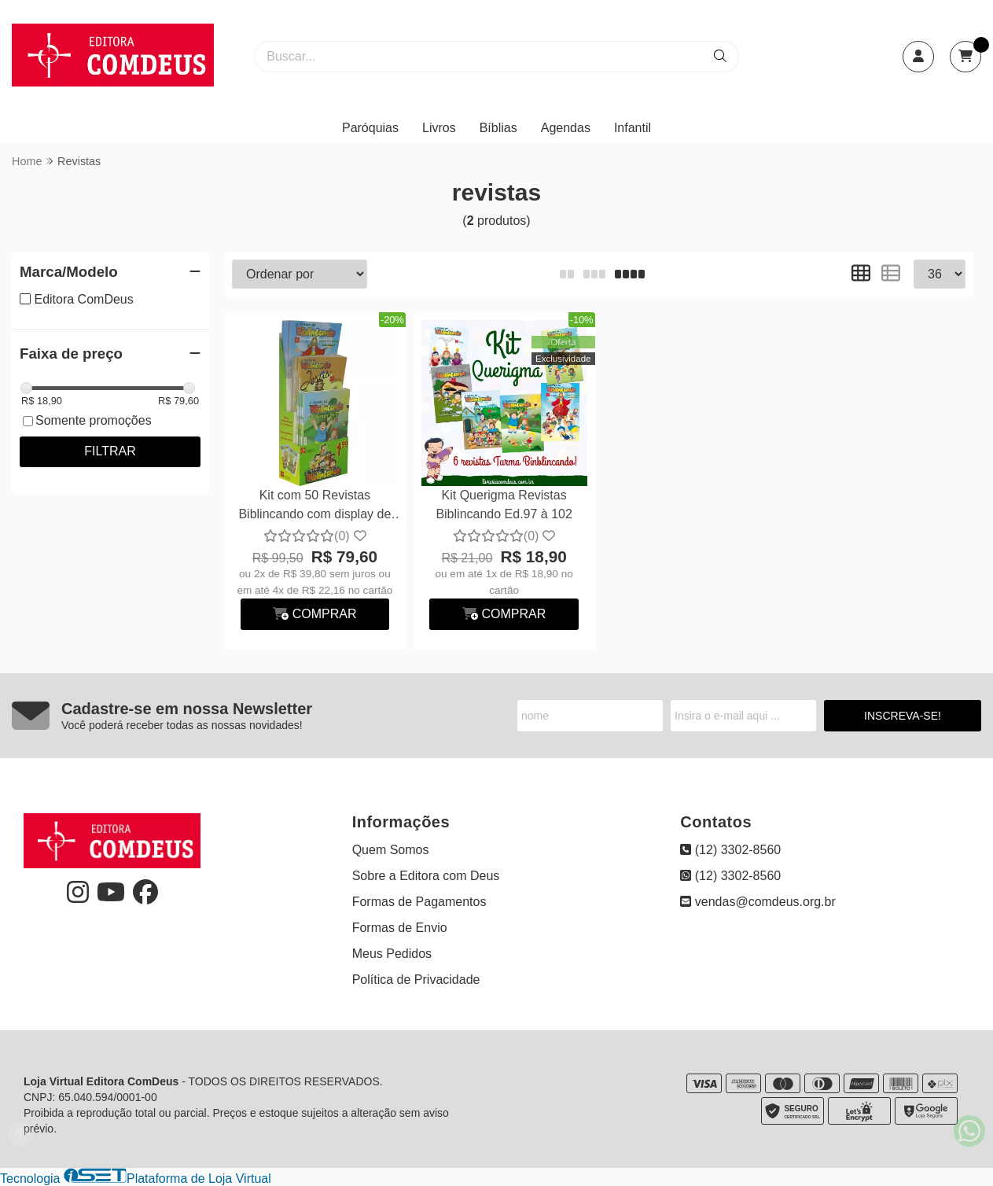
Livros (439, 127)
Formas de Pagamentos (419, 901)
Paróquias (370, 127)
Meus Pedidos (392, 953)
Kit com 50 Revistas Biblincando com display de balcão (314, 506)
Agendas (565, 127)
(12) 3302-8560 (730, 849)
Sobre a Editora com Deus (426, 875)
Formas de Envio (399, 927)
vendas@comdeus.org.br (757, 901)
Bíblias (498, 127)
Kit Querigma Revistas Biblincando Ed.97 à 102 (504, 504)
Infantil (632, 127)
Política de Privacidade (416, 979)
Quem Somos (390, 849)
